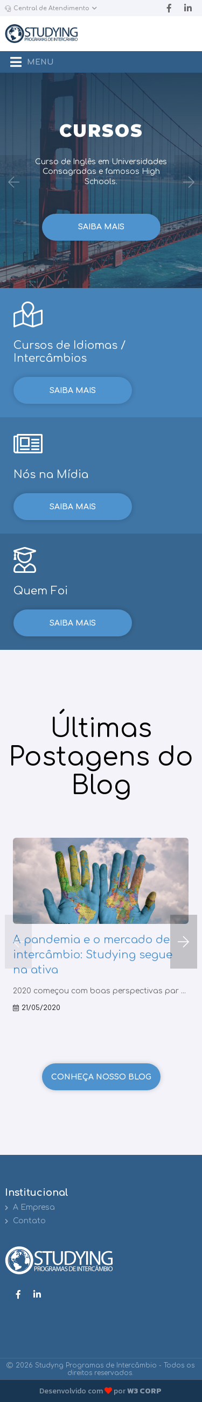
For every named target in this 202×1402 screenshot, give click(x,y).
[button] (183, 942)
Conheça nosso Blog (101, 1077)
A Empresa (30, 1207)
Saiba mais (101, 227)
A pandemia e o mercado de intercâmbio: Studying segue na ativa (92, 955)
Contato (25, 1221)
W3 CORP (144, 1391)
